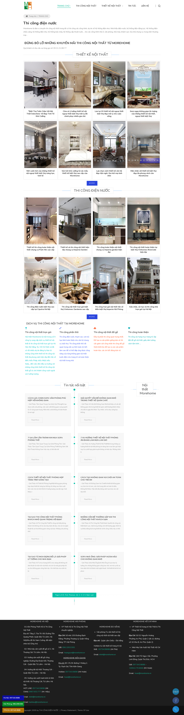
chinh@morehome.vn (37, 697)
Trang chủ (31, 16)
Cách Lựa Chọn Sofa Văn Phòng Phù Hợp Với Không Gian (47, 399)
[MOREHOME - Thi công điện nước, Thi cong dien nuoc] (28, 6)
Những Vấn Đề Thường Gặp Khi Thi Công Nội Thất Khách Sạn (98, 518)
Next (88, 595)
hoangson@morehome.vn (74, 652)
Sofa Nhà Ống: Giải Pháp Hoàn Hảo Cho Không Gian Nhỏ (99, 557)
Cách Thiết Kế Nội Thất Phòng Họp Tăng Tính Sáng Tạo (46, 478)
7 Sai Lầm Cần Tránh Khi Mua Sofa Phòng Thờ (45, 438)
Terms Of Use (83, 710)
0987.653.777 (35, 691)
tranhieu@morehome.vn (38, 702)
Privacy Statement (68, 710)
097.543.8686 (39, 688)
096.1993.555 (68, 647)
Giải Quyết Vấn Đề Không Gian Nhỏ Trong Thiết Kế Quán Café (98, 399)
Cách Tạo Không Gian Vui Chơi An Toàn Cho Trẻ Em (101, 478)
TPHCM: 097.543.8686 (12, 710)
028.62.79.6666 (136, 668)
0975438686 (104, 649)
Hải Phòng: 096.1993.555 (13, 704)
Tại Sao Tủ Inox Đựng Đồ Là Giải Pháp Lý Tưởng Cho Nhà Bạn (47, 557)
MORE (92, 183)
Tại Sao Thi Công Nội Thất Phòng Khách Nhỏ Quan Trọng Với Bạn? (45, 518)
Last (92, 595)
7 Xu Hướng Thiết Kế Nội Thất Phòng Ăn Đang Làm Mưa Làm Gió (99, 438)
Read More (35, 420)
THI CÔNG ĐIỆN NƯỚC (49, 710)
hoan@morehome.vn (72, 677)
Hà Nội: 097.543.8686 (12, 698)
